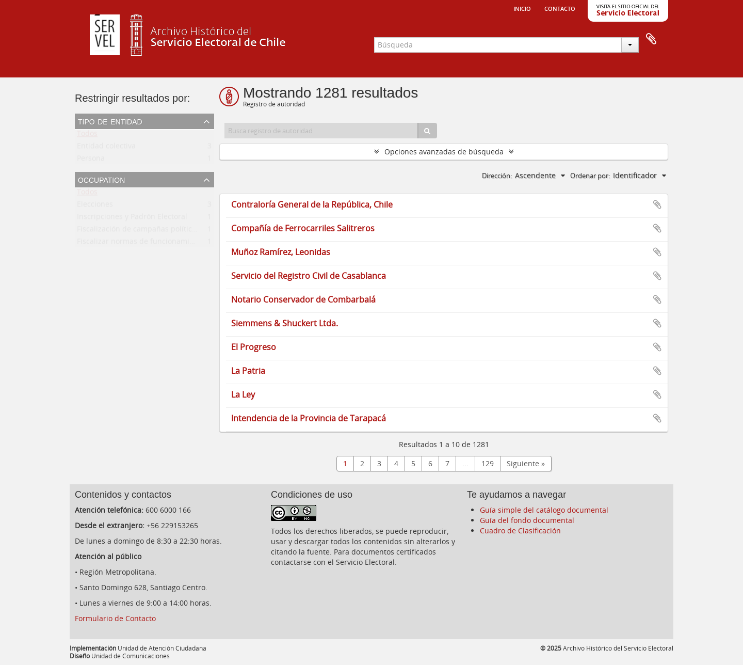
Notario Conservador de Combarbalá (303, 299)
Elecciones (95, 206)
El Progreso (253, 347)
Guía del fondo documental (527, 520)
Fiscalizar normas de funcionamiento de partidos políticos (177, 243)
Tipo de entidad (110, 120)
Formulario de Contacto (115, 618)
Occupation (101, 179)
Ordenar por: (590, 175)
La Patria (248, 370)
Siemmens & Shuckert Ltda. (284, 323)
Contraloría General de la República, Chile (312, 204)
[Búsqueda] (427, 130)
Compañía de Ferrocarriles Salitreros (303, 228)
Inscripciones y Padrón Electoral (132, 219)
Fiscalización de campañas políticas (138, 231)
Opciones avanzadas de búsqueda (444, 151)
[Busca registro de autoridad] (321, 130)
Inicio (522, 7)
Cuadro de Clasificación (520, 530)
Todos (87, 135)
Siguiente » (526, 463)
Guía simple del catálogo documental (544, 510)
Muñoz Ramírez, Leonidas (280, 252)
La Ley (243, 394)
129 (487, 463)
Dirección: (497, 175)
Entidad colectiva (106, 148)
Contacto (559, 7)
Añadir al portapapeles (657, 204)
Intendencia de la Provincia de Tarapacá (308, 418)
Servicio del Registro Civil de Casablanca (308, 275)
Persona (91, 160)
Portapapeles (651, 39)
